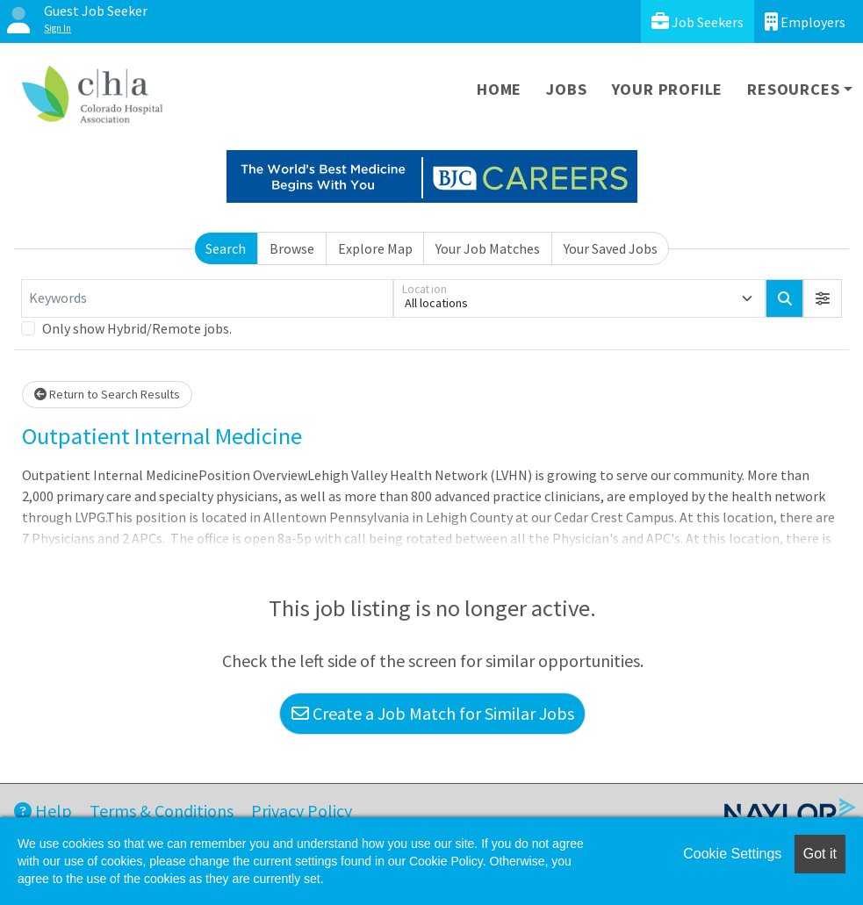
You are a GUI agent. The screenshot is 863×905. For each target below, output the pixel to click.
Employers (805, 21)
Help (43, 811)
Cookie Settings (732, 853)
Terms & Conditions (162, 811)
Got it (820, 853)
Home (499, 89)
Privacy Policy (301, 811)
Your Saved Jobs (611, 248)
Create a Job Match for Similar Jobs (432, 713)
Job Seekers (697, 21)
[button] (822, 298)
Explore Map (375, 248)
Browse (292, 248)
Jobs (566, 89)
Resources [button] (793, 89)
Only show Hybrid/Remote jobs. (137, 328)
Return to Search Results (107, 394)
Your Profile (667, 89)
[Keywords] (207, 298)
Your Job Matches (487, 248)
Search (225, 248)
